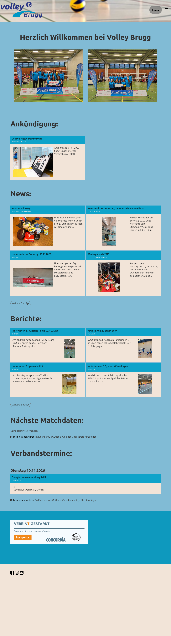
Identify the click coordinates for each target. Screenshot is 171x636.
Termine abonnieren (23, 436)
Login (155, 9)
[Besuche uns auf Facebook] (12, 573)
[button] (85, 484)
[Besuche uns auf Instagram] (17, 573)
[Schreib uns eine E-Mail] (21, 573)
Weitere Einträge (20, 303)
